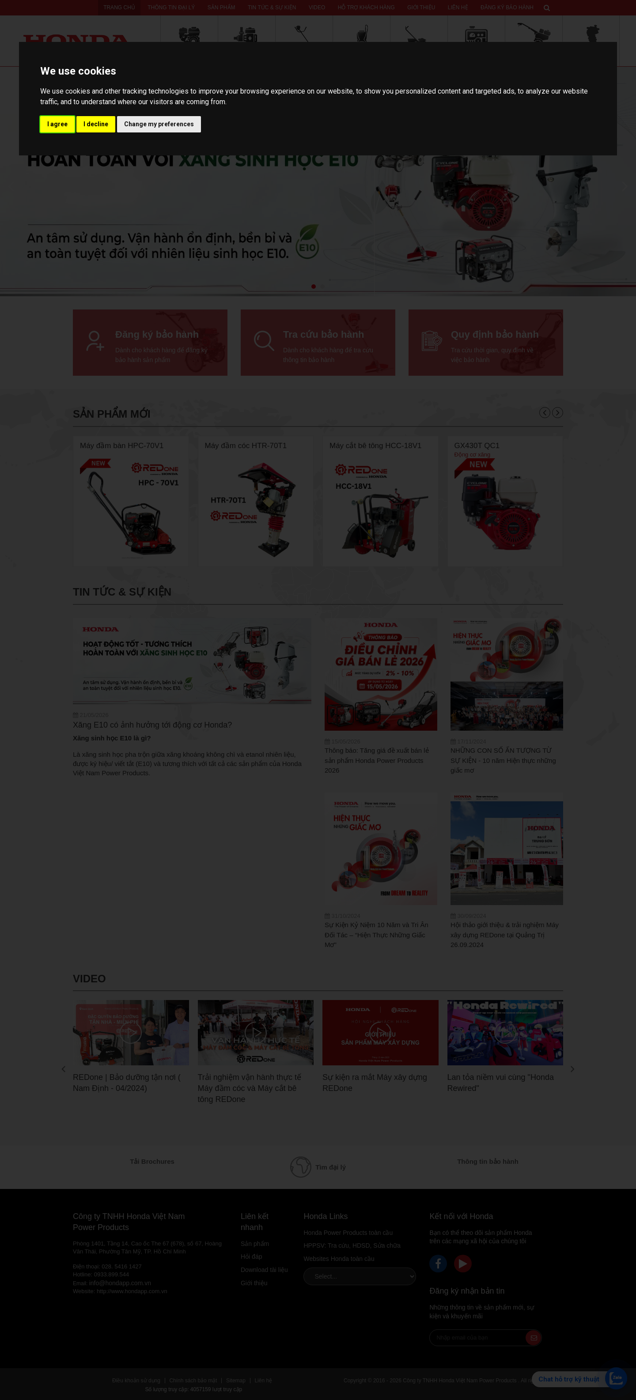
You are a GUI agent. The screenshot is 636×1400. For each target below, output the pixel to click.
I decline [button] (95, 124)
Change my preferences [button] (159, 124)
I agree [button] (57, 124)
